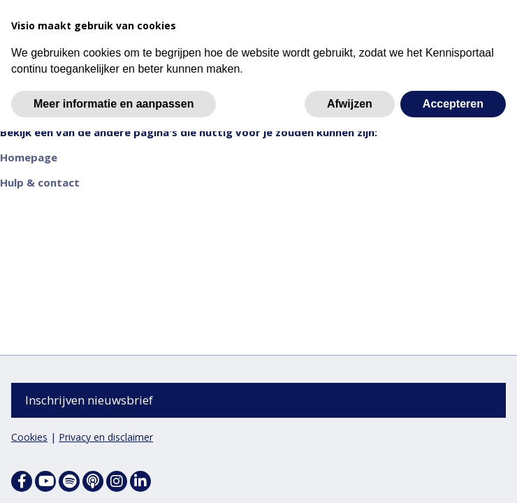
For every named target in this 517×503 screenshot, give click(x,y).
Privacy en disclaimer (106, 437)
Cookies (29, 437)
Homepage (28, 158)
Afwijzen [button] (349, 104)
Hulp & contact (40, 183)
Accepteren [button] (453, 104)
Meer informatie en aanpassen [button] (114, 104)
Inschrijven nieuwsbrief (89, 400)
